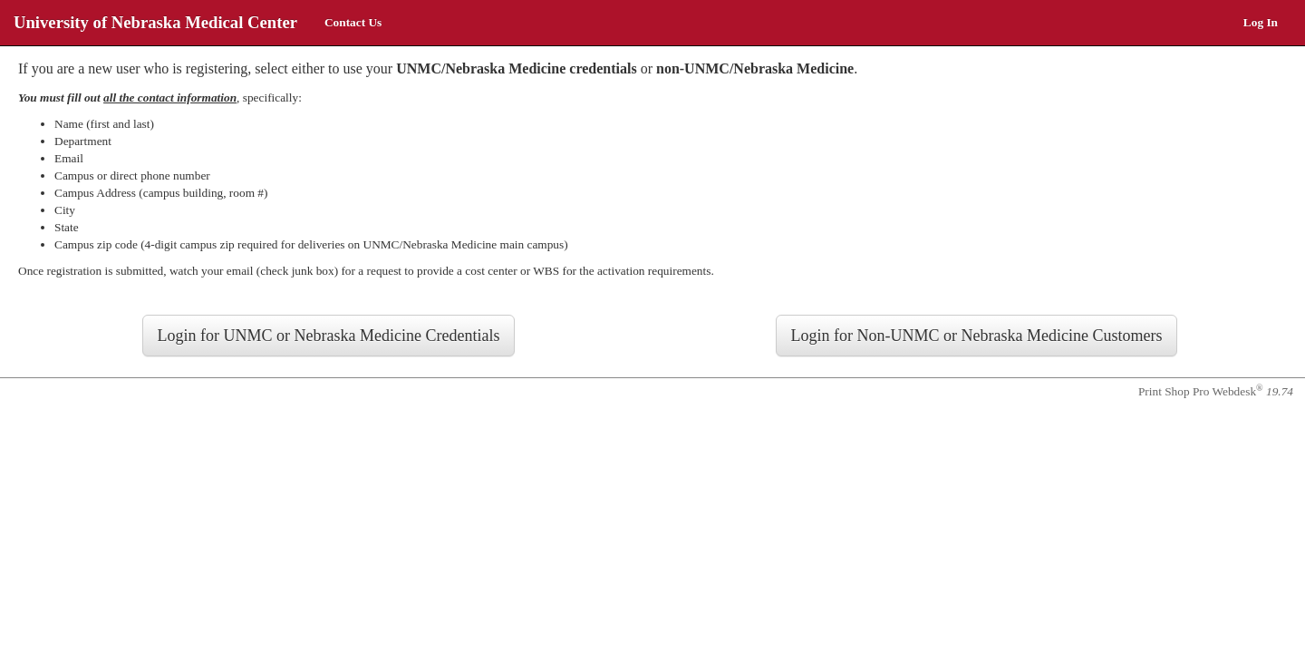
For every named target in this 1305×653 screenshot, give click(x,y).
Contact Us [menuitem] (353, 22)
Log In (1260, 22)
